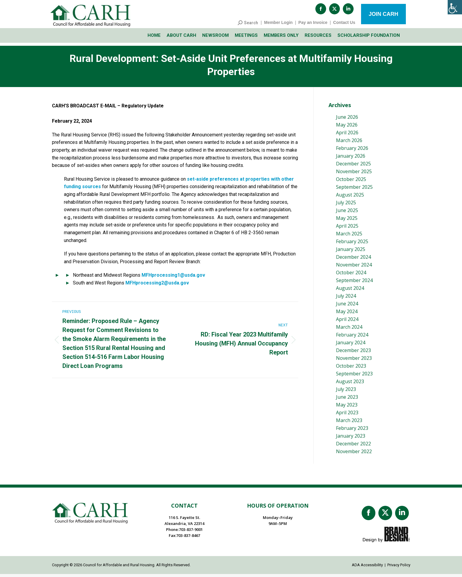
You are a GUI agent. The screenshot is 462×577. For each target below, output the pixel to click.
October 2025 (351, 182)
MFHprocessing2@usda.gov (157, 286)
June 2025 (347, 213)
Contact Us (344, 25)
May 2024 (346, 314)
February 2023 (352, 431)
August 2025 (350, 198)
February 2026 (352, 151)
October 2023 (351, 369)
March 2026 (349, 143)
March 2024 (349, 330)
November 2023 (354, 361)
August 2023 (350, 384)
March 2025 (349, 237)
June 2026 (347, 120)
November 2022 (354, 454)
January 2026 (350, 159)
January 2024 (350, 345)
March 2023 (349, 423)
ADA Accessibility (367, 568)
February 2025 (352, 244)
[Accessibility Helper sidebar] (455, 7)
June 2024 (347, 307)
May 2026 (346, 128)
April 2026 (347, 135)
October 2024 (351, 275)
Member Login (278, 25)
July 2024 (346, 299)
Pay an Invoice (312, 25)
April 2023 (347, 415)
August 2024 (350, 291)
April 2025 (347, 229)
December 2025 (353, 167)
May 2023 (346, 408)
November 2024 (354, 268)
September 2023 (354, 377)
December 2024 (353, 260)
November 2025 (354, 174)
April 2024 (347, 322)
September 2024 (354, 283)
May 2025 (346, 221)
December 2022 (353, 447)
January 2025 (350, 252)
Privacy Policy (398, 568)
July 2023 (346, 392)
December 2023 (353, 353)
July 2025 (346, 205)
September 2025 (354, 190)
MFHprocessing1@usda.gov (173, 278)
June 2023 (347, 400)
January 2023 (350, 439)
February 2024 (352, 338)
